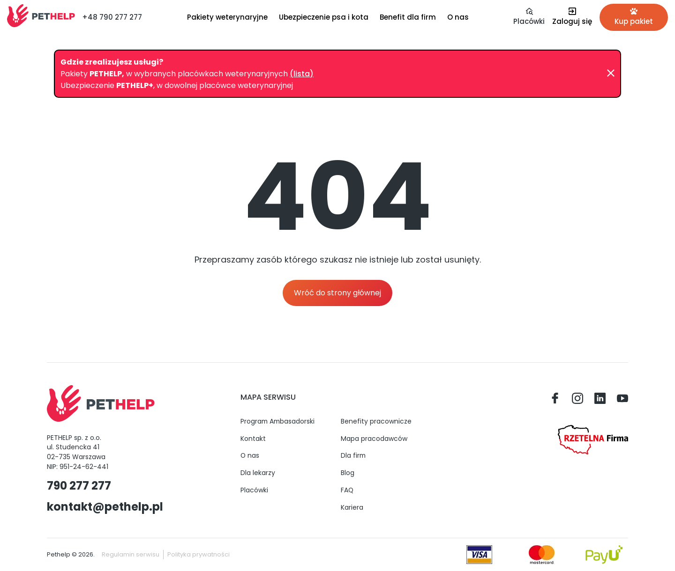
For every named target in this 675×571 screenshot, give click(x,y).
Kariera (352, 507)
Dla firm (353, 455)
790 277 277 (79, 485)
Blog (347, 472)
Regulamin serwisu (130, 554)
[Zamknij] (611, 73)
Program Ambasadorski (277, 421)
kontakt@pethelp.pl (105, 506)
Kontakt (253, 438)
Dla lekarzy (257, 472)
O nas (249, 455)
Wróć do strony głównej (337, 292)
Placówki (254, 490)
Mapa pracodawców (374, 438)
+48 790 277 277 (112, 17)
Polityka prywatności (198, 554)
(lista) (302, 73)
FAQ (347, 490)
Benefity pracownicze (376, 421)
